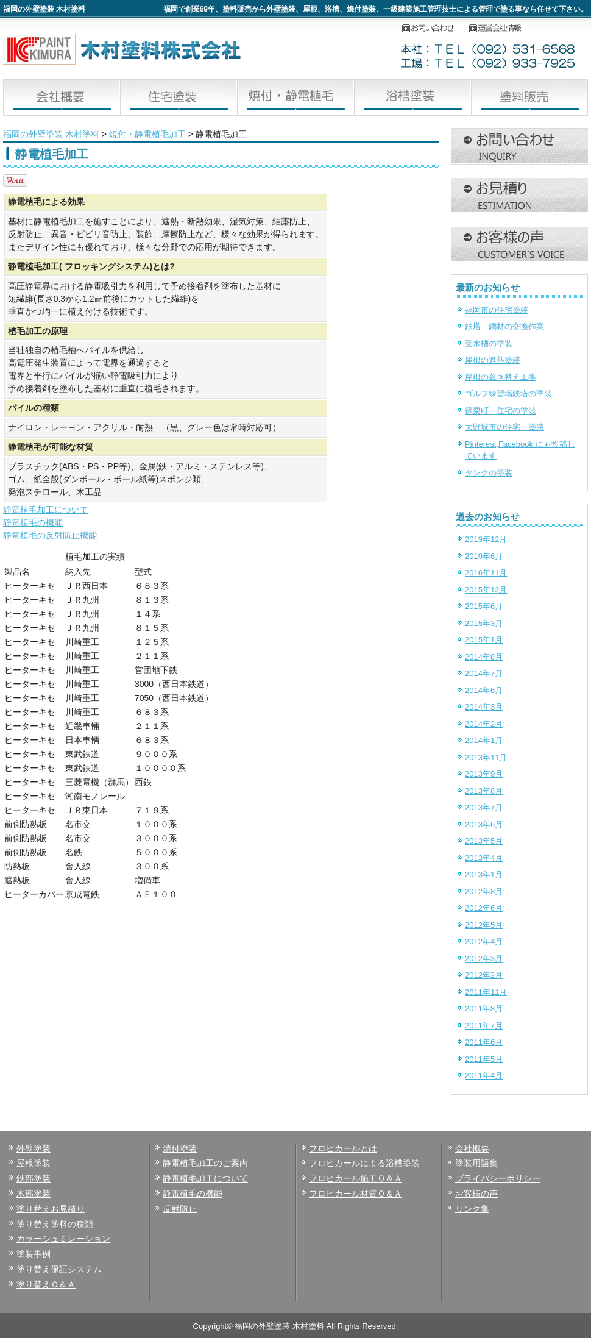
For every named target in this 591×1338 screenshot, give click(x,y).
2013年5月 (484, 840)
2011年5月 (484, 1059)
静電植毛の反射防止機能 (50, 535)
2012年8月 (484, 891)
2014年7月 (484, 673)
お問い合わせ (435, 28)
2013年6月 (484, 824)
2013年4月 (484, 858)
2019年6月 (484, 556)
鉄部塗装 (33, 1178)
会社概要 (501, 28)
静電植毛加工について (45, 509)
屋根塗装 (33, 1163)
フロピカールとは (343, 1148)
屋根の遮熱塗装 (492, 360)
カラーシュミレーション (63, 1239)
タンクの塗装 (488, 472)
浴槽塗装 (412, 97)
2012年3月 (484, 958)
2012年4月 (484, 941)
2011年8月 (484, 1008)
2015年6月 (484, 606)
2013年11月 (486, 757)
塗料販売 (529, 97)
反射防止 (180, 1209)
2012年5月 (484, 925)
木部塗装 (33, 1193)
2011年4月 (484, 1075)
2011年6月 (484, 1042)
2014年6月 (484, 690)
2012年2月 (484, 975)
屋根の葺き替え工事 (500, 377)
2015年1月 (484, 639)
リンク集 (472, 1209)
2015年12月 (486, 589)
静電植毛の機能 (33, 522)
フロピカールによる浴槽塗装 (364, 1163)
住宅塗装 (178, 97)
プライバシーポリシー (497, 1178)
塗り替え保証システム (59, 1269)
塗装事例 (33, 1254)
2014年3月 (484, 706)
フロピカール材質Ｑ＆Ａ (355, 1193)
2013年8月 (484, 790)
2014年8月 (484, 656)
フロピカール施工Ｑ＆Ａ (355, 1178)
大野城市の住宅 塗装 (504, 427)
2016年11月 (486, 572)
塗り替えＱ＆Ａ (46, 1284)
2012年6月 (484, 908)
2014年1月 (484, 740)
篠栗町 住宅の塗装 (500, 410)
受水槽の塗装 (488, 343)
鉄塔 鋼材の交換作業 (504, 326)
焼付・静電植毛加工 (295, 97)
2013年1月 (484, 874)
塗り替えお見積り (50, 1209)
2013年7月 (484, 807)
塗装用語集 (476, 1163)
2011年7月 (484, 1025)
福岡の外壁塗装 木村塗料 (51, 134)
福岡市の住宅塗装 (496, 310)
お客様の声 (476, 1193)
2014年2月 (484, 723)
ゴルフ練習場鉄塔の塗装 (508, 393)
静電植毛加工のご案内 (205, 1163)
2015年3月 (484, 623)
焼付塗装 (180, 1148)
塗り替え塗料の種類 (54, 1224)
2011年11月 (486, 992)
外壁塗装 (33, 1148)
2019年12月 (486, 539)
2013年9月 (484, 773)
